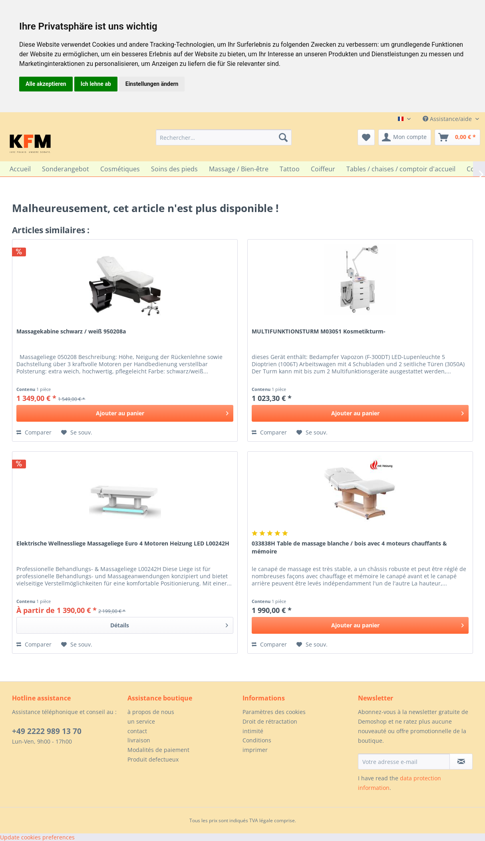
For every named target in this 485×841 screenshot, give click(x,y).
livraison (138, 740)
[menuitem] (224, 137)
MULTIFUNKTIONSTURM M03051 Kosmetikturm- (319, 331)
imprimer (255, 750)
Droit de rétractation (269, 721)
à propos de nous (150, 712)
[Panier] (457, 137)
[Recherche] (283, 137)
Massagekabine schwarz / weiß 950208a (71, 331)
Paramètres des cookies (274, 712)
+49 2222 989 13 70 (46, 731)
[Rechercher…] (224, 137)
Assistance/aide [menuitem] (448, 119)
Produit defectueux (153, 759)
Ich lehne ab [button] (96, 84)
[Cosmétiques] (120, 169)
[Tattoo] (289, 169)
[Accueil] (20, 169)
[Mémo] (366, 137)
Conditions (256, 740)
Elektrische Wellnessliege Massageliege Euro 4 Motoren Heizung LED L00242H (122, 543)
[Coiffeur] (323, 169)
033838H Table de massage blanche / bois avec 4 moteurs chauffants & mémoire (349, 547)
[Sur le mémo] (76, 432)
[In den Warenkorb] (124, 413)
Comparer (34, 432)
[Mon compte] (404, 137)
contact (137, 731)
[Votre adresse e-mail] (404, 762)
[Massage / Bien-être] (238, 169)
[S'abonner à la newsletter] (461, 762)
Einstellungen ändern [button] (152, 84)
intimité (252, 731)
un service (141, 721)
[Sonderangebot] (65, 169)
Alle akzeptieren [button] (46, 84)
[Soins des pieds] (174, 169)
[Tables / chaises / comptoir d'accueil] (401, 169)
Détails (169, 624)
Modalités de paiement (158, 750)
